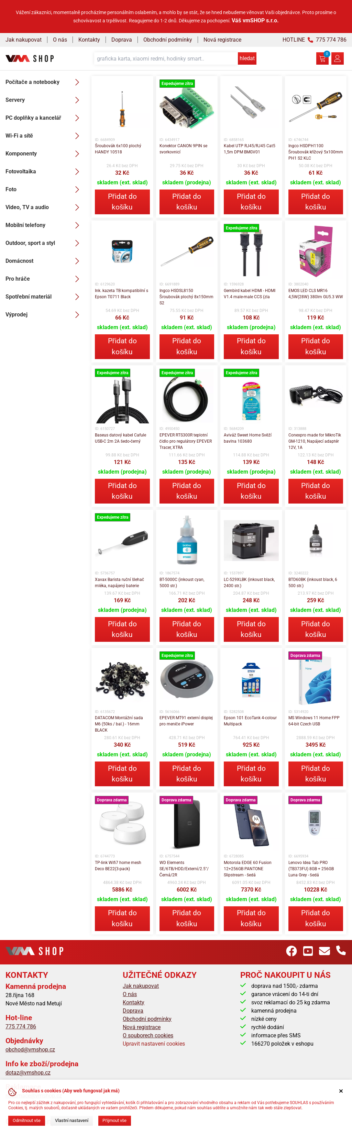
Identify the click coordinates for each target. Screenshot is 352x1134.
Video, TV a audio (44, 207)
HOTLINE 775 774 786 (314, 39)
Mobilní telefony (44, 225)
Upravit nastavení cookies (154, 1043)
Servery (44, 100)
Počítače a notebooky (44, 82)
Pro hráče (44, 279)
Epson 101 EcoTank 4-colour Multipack (250, 720)
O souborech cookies (148, 1035)
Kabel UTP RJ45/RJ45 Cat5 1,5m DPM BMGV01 (249, 148)
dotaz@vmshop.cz (28, 1072)
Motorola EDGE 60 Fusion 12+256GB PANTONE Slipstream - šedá (248, 868)
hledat (247, 58)
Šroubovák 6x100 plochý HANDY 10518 (118, 148)
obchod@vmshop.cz (30, 1049)
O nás (60, 39)
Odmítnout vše (27, 1120)
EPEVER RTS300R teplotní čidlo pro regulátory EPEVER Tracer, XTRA (186, 441)
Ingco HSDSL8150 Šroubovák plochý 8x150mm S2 (186, 296)
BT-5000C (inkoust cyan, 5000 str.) (182, 582)
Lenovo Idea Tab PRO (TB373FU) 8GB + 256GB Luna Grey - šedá (311, 868)
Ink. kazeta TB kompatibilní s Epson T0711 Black (121, 293)
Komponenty (44, 154)
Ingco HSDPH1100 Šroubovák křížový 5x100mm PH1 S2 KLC (315, 152)
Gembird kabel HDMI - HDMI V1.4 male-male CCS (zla (249, 293)
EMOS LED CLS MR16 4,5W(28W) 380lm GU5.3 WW (315, 293)
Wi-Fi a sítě (44, 136)
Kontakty (89, 39)
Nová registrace (222, 39)
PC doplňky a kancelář (44, 118)
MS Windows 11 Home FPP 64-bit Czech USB (314, 720)
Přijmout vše (114, 1120)
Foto (44, 189)
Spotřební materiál (44, 297)
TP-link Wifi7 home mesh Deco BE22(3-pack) (118, 865)
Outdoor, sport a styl (44, 243)
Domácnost (44, 261)
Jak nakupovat (24, 39)
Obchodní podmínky (167, 39)
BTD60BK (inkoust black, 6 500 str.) (312, 582)
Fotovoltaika (44, 171)
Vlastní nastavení (71, 1120)
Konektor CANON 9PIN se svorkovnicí (183, 148)
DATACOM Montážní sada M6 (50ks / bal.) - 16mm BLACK (119, 724)
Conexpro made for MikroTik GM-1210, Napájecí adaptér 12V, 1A (314, 441)
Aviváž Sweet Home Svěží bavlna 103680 (248, 438)
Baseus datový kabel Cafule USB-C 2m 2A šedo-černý (120, 438)
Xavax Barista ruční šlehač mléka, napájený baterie (119, 582)
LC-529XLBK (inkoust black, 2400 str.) (249, 582)
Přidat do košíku (122, 201)
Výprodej (44, 315)
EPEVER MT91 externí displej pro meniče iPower (186, 720)
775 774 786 (21, 1026)
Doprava (121, 39)
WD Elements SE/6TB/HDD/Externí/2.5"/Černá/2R (184, 868)
